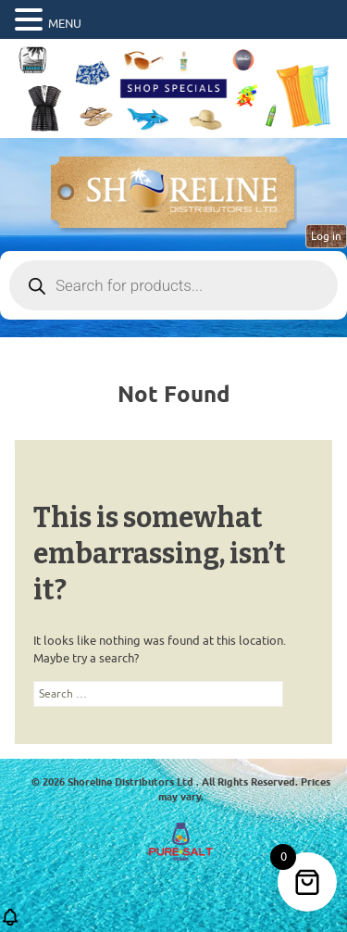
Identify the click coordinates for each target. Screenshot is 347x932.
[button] (10, 923)
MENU (64, 23)
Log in (326, 236)
